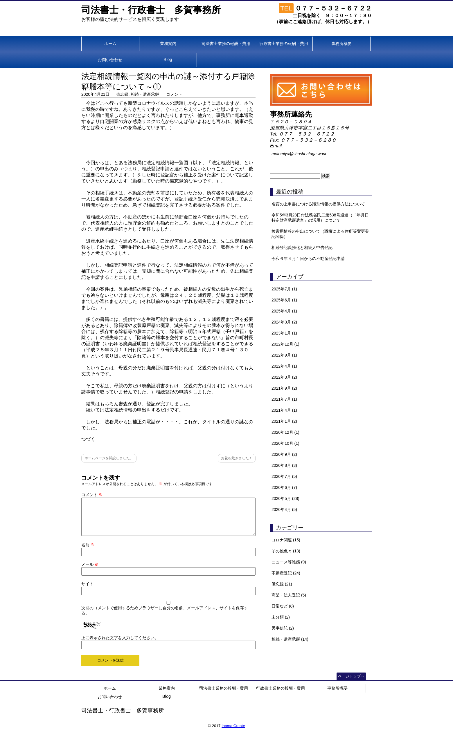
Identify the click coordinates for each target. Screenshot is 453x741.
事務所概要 (341, 43)
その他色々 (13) (286, 551)
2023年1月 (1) (284, 333)
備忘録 (122, 94)
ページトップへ (351, 683)
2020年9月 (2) (284, 454)
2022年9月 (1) (284, 355)
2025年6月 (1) (284, 300)
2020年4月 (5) (284, 509)
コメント (174, 94)
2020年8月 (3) (284, 465)
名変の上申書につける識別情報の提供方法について (318, 204)
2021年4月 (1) (284, 410)
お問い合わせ (110, 59)
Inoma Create (233, 733)
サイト (87, 590)
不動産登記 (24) (286, 573)
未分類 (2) (281, 617)
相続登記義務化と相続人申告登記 (302, 247)
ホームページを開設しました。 (109, 458)
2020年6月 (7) (284, 487)
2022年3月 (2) (284, 377)
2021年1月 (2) (284, 421)
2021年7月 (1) (284, 399)
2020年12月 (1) (285, 432)
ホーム (110, 43)
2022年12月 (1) (285, 344)
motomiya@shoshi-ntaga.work (299, 153)
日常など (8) (283, 606)
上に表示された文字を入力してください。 (120, 644)
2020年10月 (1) (285, 443)
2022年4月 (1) (284, 366)
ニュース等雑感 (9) (289, 562)
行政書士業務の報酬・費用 (283, 43)
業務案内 (168, 43)
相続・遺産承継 (145, 94)
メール (90, 571)
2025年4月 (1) (284, 311)
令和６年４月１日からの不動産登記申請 (308, 258)
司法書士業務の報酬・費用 (226, 43)
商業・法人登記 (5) (289, 595)
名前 (88, 552)
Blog (168, 59)
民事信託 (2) (283, 628)
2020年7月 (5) (284, 476)
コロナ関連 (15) (286, 540)
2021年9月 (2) (284, 388)
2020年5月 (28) (285, 498)
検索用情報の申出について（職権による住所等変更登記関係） (320, 234)
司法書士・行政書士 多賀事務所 (151, 10)
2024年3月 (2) (284, 322)
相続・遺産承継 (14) (290, 639)
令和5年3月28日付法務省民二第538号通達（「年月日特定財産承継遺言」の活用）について (320, 218)
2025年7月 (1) (284, 289)
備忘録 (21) (282, 584)
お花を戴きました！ (236, 458)
